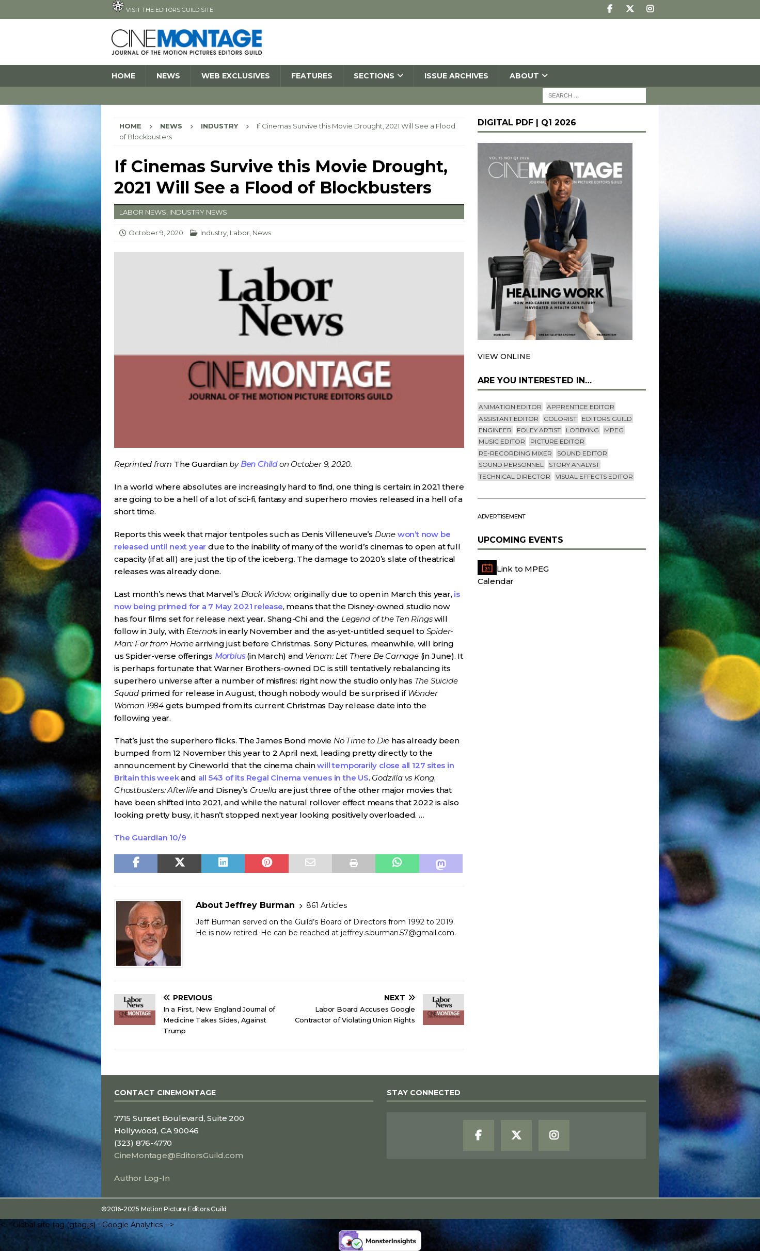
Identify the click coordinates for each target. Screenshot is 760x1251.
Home (123, 75)
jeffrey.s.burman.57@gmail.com (397, 932)
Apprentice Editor (580, 407)
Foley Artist (539, 430)
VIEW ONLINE (504, 356)
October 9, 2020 (156, 233)
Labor (239, 233)
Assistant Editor (509, 419)
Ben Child (259, 464)
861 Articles (326, 905)
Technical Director (514, 476)
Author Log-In (141, 1178)
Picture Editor (557, 441)
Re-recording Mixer (515, 453)
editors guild (607, 419)
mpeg (614, 430)
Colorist (560, 419)
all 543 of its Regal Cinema (250, 778)
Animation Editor (510, 407)
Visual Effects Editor (594, 476)
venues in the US (336, 778)
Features (311, 75)
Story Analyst (574, 464)
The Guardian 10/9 (150, 837)
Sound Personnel (511, 464)
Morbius (230, 656)
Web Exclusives (235, 75)
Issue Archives (456, 75)
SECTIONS (374, 75)
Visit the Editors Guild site (162, 6)
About (524, 75)
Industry (213, 233)
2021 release (256, 606)
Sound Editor (582, 453)
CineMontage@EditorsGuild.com (178, 1155)
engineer (495, 430)
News (168, 75)
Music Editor (502, 441)
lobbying (582, 430)
